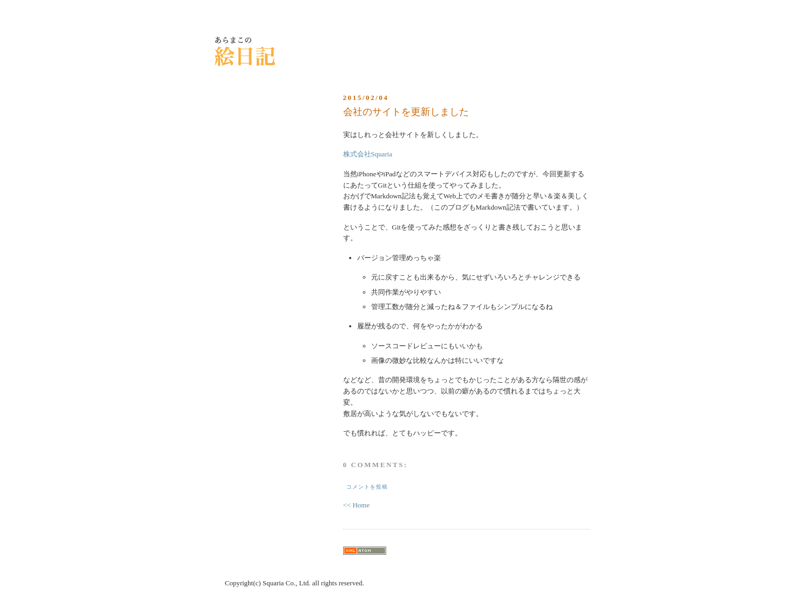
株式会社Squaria (368, 154)
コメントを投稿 (367, 487)
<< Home (356, 505)
